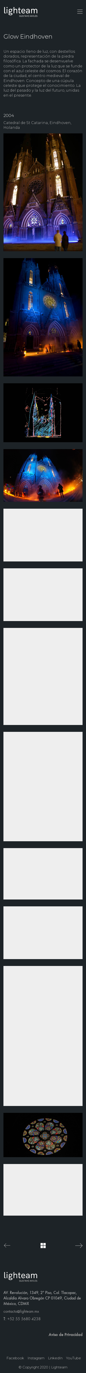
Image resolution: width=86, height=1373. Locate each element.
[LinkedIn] (55, 1358)
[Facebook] (15, 1358)
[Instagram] (36, 1358)
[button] (80, 11)
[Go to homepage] (20, 11)
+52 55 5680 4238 (24, 1319)
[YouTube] (73, 1358)
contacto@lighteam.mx (21, 1311)
